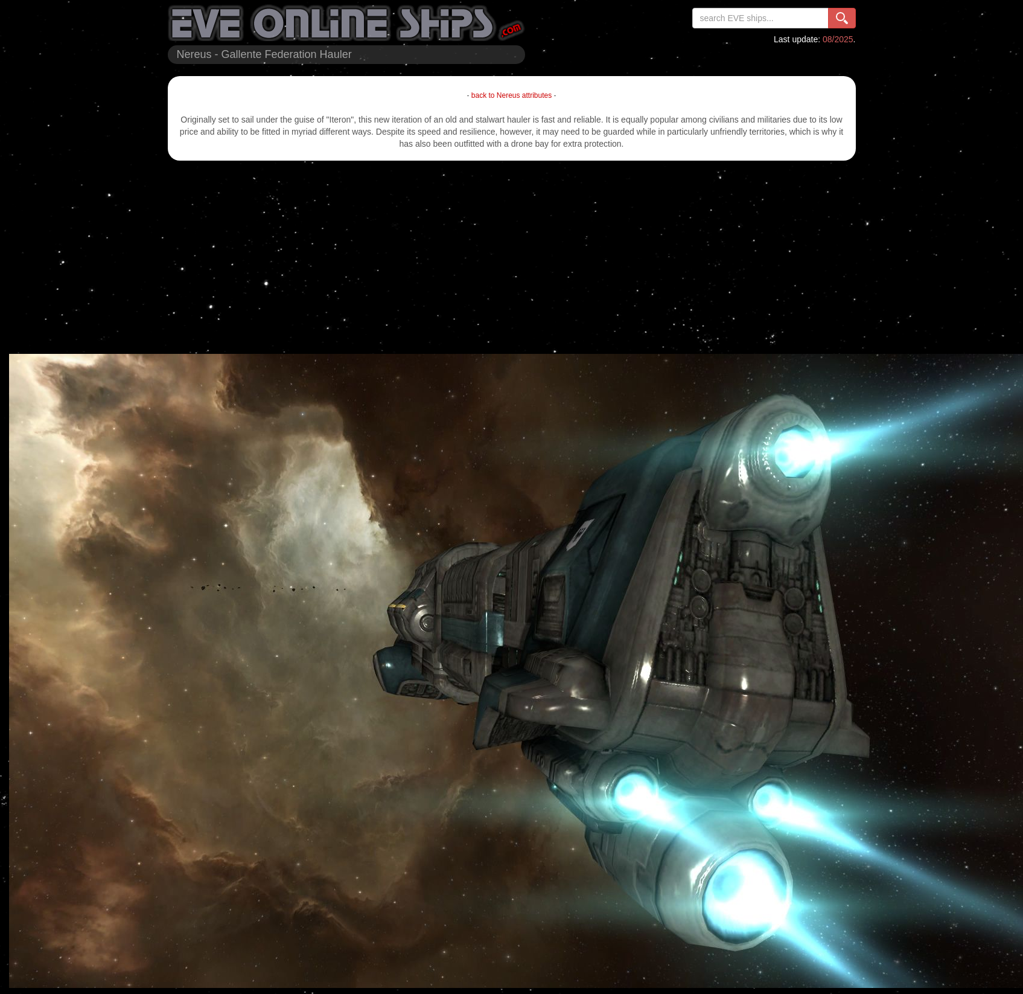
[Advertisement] (511, 257)
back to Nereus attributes (511, 95)
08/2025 (838, 39)
